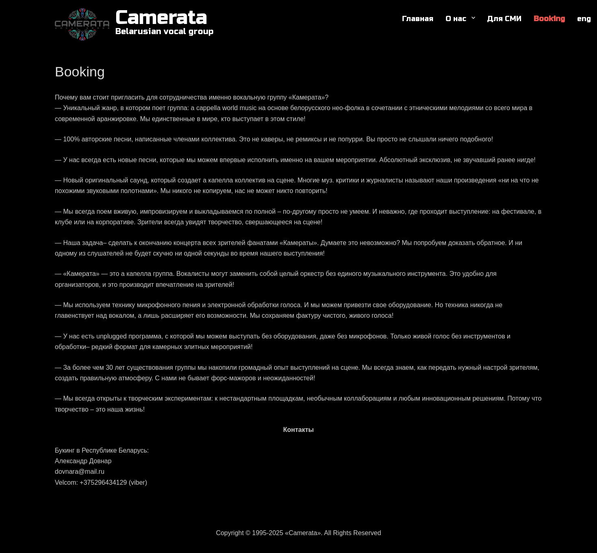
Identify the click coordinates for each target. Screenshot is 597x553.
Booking (549, 18)
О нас (456, 18)
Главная (417, 18)
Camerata (161, 17)
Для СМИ (504, 18)
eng (584, 18)
